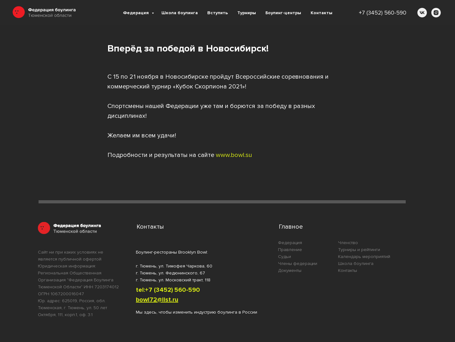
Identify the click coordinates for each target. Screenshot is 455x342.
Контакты (321, 12)
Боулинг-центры (283, 12)
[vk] (422, 12)
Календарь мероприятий (364, 256)
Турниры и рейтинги (359, 249)
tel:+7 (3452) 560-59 (166, 290)
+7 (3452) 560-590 (382, 12)
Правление (290, 249)
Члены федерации (297, 263)
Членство (348, 242)
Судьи (284, 256)
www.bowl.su (234, 155)
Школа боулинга (179, 12)
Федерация (136, 12)
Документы (289, 270)
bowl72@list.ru (157, 299)
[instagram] (436, 12)
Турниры (246, 12)
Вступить (217, 12)
